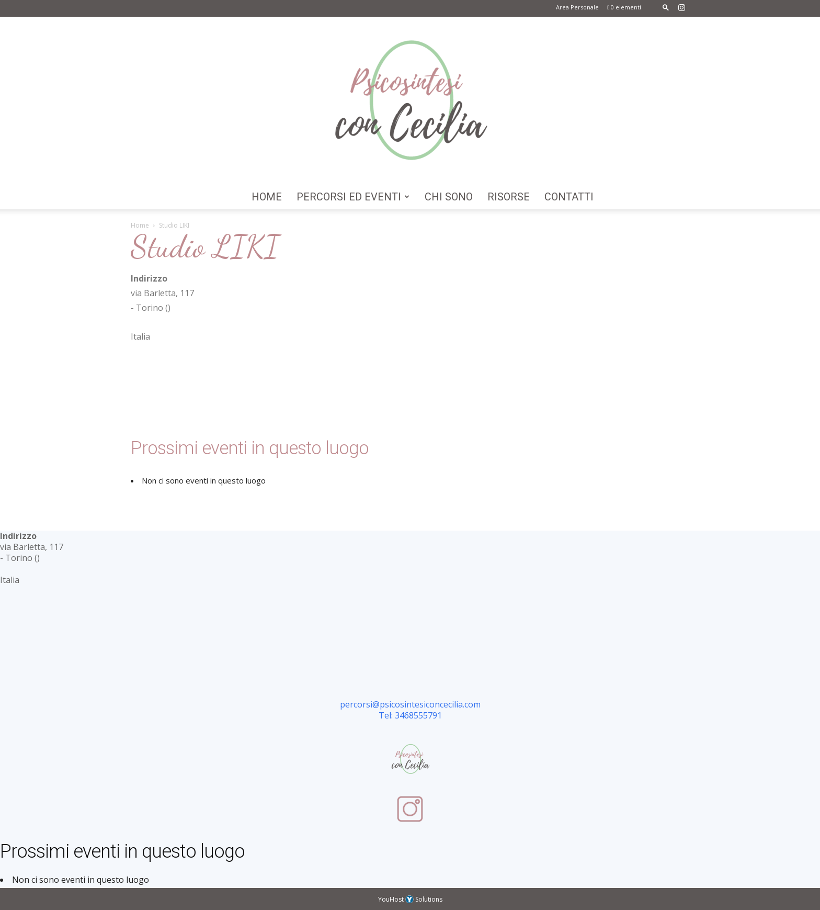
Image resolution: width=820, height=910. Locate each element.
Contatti (569, 196)
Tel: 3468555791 (410, 715)
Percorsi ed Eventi (353, 196)
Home (267, 196)
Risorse (508, 196)
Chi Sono (449, 196)
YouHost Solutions (410, 899)
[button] (666, 7)
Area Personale (577, 7)
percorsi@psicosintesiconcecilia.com (410, 704)
